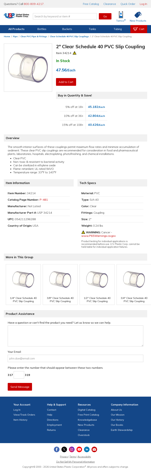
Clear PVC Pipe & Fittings (33, 36)
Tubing (118, 29)
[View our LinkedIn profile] (86, 449)
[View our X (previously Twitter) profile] (64, 449)
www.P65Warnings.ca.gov (98, 236)
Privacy (64, 456)
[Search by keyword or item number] (73, 16)
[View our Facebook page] (56, 449)
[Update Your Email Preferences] (94, 449)
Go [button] (105, 16)
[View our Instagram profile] (71, 449)
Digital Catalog (86, 409)
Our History (117, 419)
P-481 (44, 199)
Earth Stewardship (122, 430)
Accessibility (84, 456)
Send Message (20, 387)
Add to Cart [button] (66, 82)
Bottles (41, 29)
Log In (143, 4)
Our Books (117, 424)
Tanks (92, 29)
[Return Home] (24, 17)
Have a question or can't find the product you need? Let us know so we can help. (59, 322)
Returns (51, 430)
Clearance (109, 4)
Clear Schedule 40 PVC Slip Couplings (69, 36)
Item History (20, 419)
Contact (51, 409)
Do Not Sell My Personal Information (75, 461)
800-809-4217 (34, 4)
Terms (73, 456)
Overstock (84, 435)
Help (49, 414)
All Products (16, 29)
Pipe (15, 36)
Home (7, 36)
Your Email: (14, 351)
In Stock (63, 60)
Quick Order (128, 4)
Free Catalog (88, 414)
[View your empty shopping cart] (138, 29)
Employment (54, 424)
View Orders (24, 414)
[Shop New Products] (137, 16)
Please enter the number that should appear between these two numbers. (55, 367)
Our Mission (117, 414)
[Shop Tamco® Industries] (121, 16)
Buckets (67, 29)
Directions (52, 419)
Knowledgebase (87, 419)
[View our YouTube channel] (79, 449)
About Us (116, 409)
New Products (86, 424)
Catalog (91, 4)
